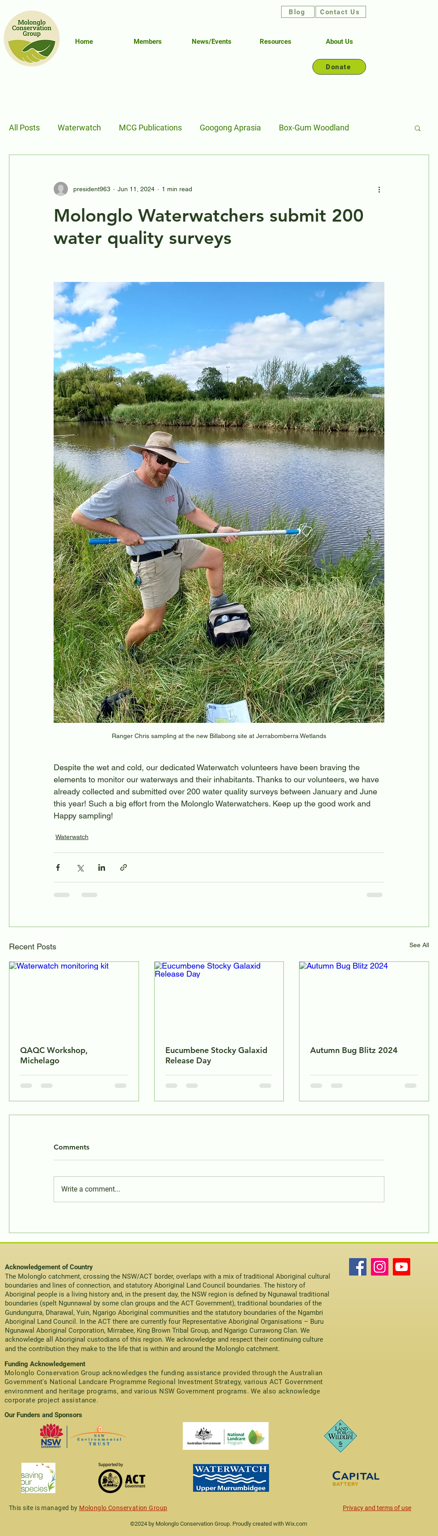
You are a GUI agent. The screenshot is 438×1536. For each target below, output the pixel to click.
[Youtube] (401, 1267)
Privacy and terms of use (377, 1507)
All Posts (24, 127)
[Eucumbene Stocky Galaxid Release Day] (219, 998)
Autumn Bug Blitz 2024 (354, 1050)
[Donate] (339, 67)
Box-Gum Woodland (314, 127)
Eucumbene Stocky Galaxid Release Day (216, 1055)
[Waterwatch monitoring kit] (74, 998)
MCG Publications (150, 127)
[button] (417, 127)
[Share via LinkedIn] (101, 867)
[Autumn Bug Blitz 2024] (364, 998)
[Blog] (298, 12)
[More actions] (379, 189)
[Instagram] (379, 1267)
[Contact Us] (341, 12)
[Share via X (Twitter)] (80, 867)
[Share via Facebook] (58, 867)
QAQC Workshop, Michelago (54, 1055)
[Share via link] (123, 867)
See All (419, 944)
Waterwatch (79, 127)
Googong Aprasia (230, 127)
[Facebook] (357, 1267)
